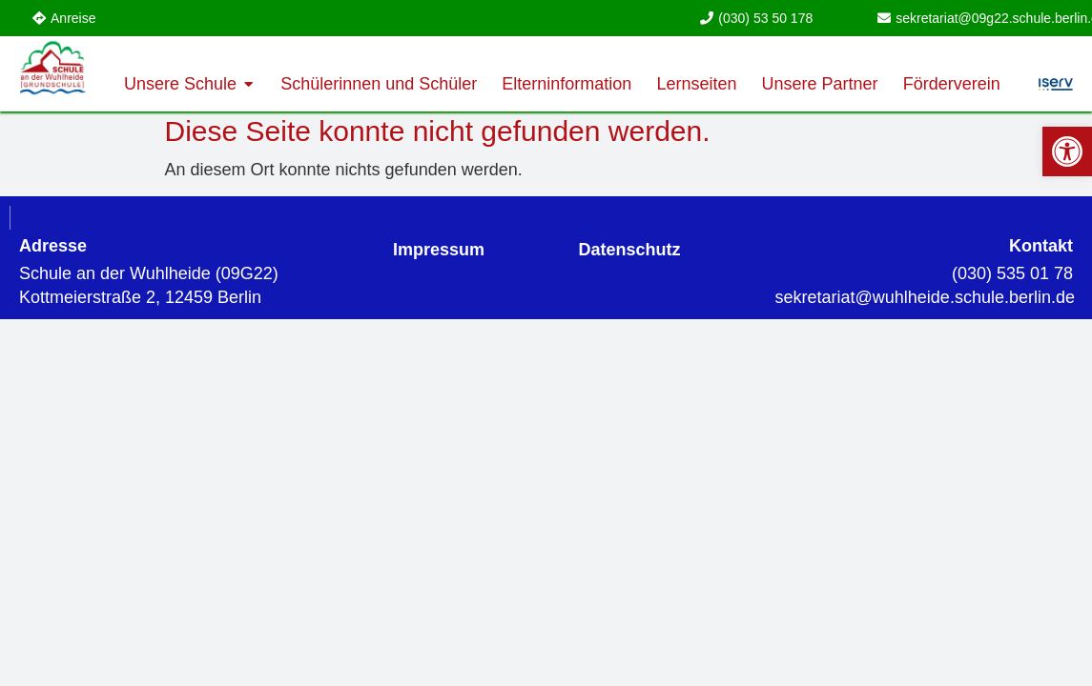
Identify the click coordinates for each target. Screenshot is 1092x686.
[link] (1067, 151)
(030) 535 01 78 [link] (1012, 273)
